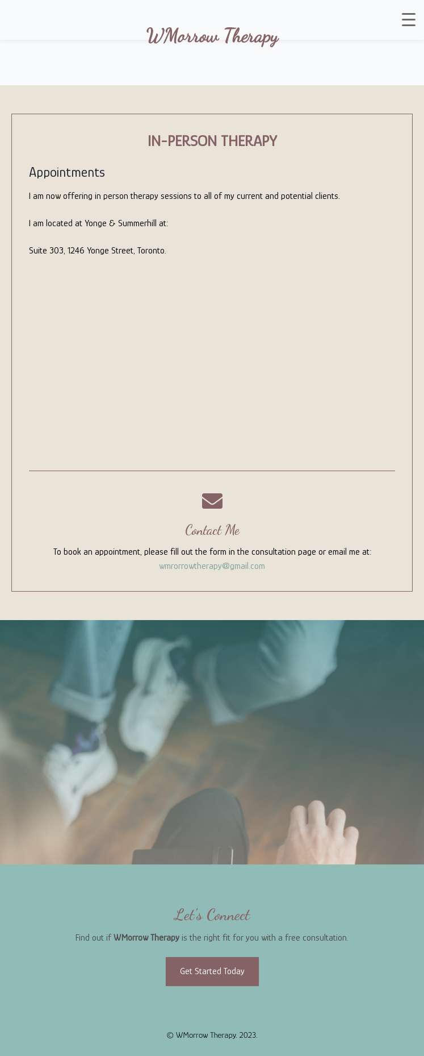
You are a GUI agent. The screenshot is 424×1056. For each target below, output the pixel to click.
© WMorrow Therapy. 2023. (211, 1035)
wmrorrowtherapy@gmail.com (212, 566)
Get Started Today (212, 971)
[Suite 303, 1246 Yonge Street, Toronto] (212, 365)
